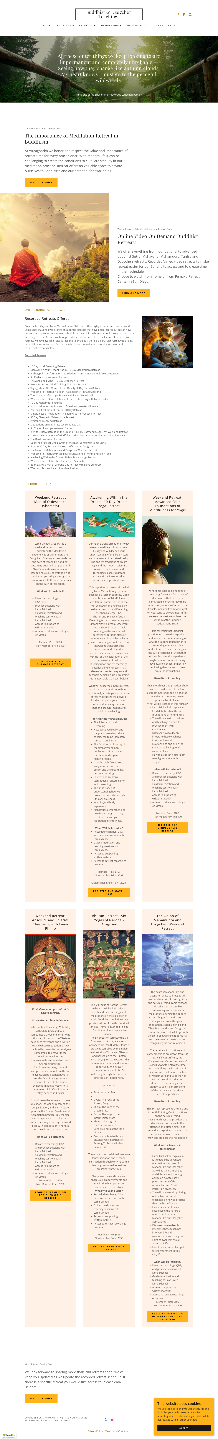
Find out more (41, 182)
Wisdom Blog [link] (137, 25)
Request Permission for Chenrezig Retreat (50, 1195)
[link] (109, 17)
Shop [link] (171, 25)
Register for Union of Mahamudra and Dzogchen (167, 1316)
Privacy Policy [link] (95, 1431)
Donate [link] (157, 25)
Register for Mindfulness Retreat (167, 827)
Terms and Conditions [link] (118, 1431)
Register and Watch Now (109, 892)
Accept (184, 1428)
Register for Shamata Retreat (50, 663)
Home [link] (47, 25)
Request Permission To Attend (109, 1248)
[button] (190, 14)
